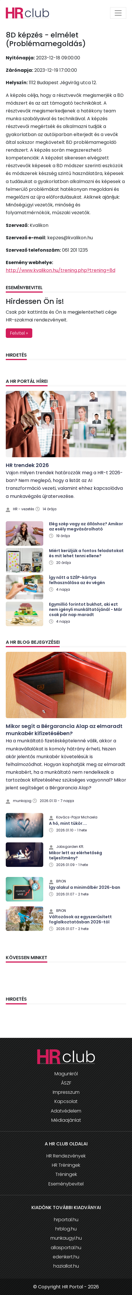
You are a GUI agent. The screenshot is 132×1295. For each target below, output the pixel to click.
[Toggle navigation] (118, 13)
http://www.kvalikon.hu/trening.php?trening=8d (60, 270)
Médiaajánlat (66, 1120)
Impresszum (66, 1092)
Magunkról (66, 1073)
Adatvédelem (66, 1111)
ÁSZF (66, 1083)
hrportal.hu (66, 1219)
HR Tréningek (66, 1165)
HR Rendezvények (66, 1156)
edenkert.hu (66, 1256)
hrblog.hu (66, 1229)
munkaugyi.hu (66, 1238)
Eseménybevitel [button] (66, 1184)
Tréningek (66, 1174)
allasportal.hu (66, 1247)
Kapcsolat (66, 1101)
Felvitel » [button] (19, 333)
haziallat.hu (66, 1266)
